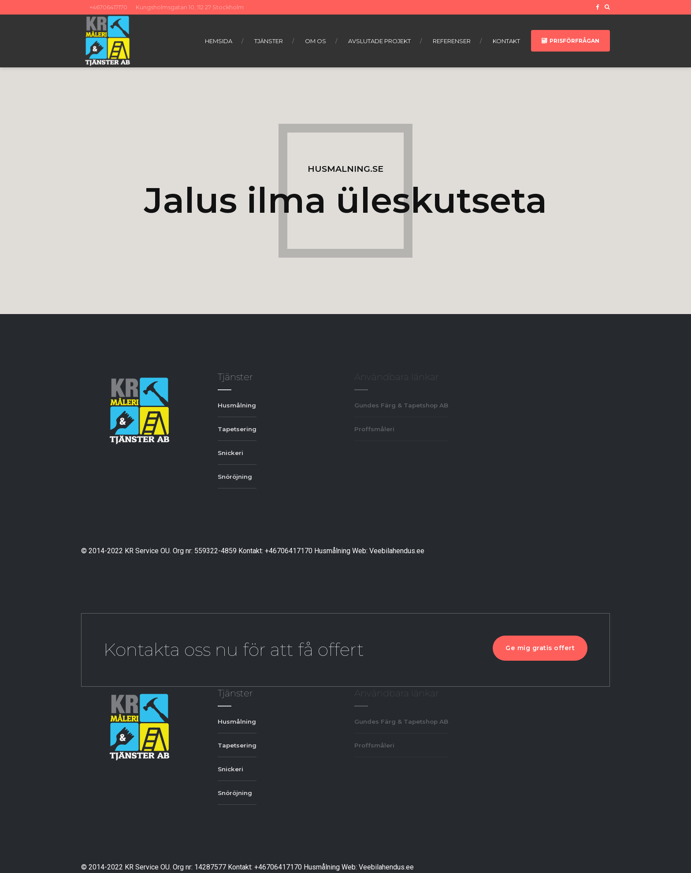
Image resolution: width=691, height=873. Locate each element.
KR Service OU (147, 551)
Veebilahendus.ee (396, 551)
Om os (315, 40)
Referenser (452, 40)
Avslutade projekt (379, 40)
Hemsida (218, 40)
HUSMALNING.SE (345, 168)
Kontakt (506, 40)
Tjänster (268, 40)
